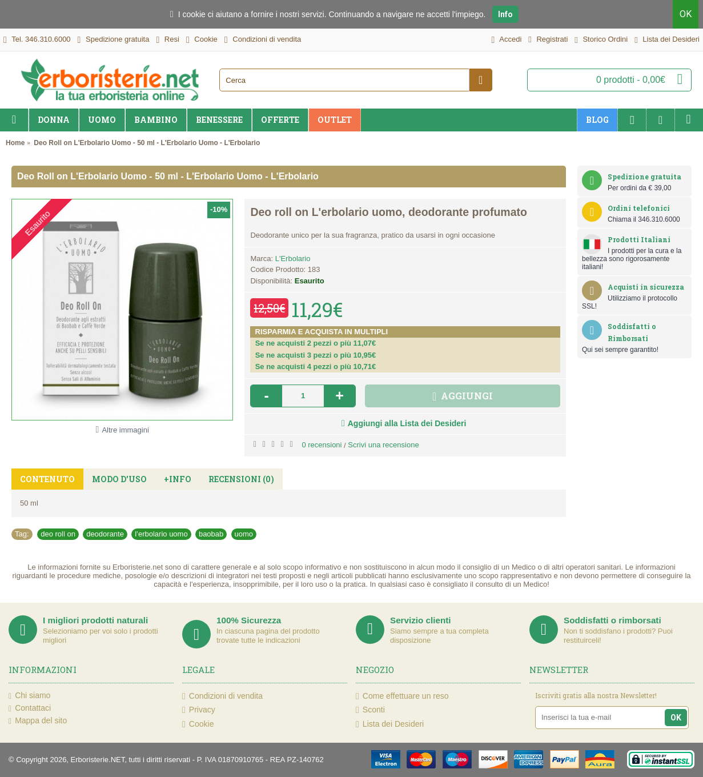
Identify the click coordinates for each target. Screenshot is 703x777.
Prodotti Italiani (639, 239)
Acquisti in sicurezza (646, 286)
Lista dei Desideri (390, 723)
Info (505, 14)
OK (686, 14)
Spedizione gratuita (644, 176)
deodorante (105, 534)
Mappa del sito (38, 721)
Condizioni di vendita (222, 696)
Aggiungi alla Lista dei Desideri (407, 423)
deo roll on (58, 534)
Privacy (198, 710)
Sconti (370, 710)
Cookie (198, 723)
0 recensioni (322, 444)
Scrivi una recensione (383, 444)
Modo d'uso (119, 479)
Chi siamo (29, 696)
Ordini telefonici (639, 208)
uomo (244, 534)
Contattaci (30, 708)
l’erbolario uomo (161, 534)
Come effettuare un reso (402, 696)
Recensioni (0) (241, 479)
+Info (177, 479)
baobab (211, 534)
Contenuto (47, 479)
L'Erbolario (293, 258)
